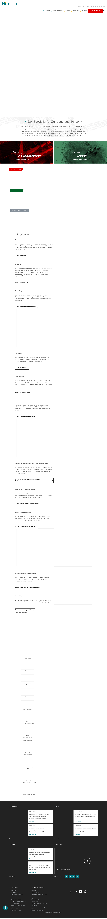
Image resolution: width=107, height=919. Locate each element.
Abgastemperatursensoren (16, 899)
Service (68, 11)
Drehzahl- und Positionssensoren (18, 905)
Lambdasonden (14, 898)
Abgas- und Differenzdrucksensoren (18, 909)
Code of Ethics (34, 901)
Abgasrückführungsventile (16, 907)
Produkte (47, 11)
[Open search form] (103, 11)
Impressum (33, 890)
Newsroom (76, 11)
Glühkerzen (13, 892)
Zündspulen (13, 896)
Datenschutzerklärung (36, 892)
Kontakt (79, 6)
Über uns (84, 11)
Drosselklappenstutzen (16, 910)
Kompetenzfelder (58, 11)
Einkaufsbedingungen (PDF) (37, 910)
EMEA (93, 6)
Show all (11, 839)
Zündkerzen (36, 126)
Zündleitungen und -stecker (17, 894)
